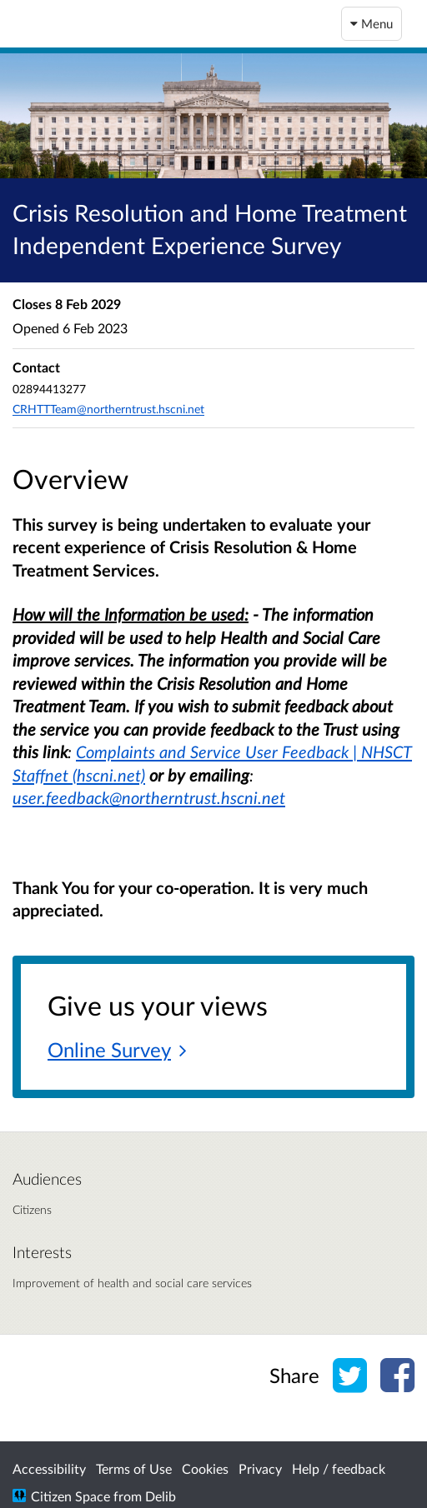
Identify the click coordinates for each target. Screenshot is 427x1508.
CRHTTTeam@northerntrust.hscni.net (108, 409)
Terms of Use (134, 1468)
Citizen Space (70, 1496)
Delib (160, 1496)
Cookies (205, 1468)
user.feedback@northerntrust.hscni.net (149, 797)
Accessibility (49, 1468)
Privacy (260, 1468)
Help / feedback (338, 1468)
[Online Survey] (117, 1051)
